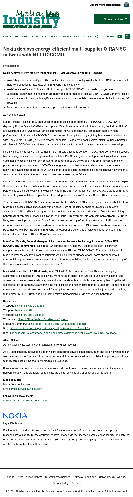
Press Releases (29, 36)
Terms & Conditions (84, 476)
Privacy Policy (60, 483)
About (10, 476)
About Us (80, 36)
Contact (65, 36)
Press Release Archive (29, 476)
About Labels (49, 36)
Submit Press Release (57, 476)
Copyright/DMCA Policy (112, 476)
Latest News (10, 36)
